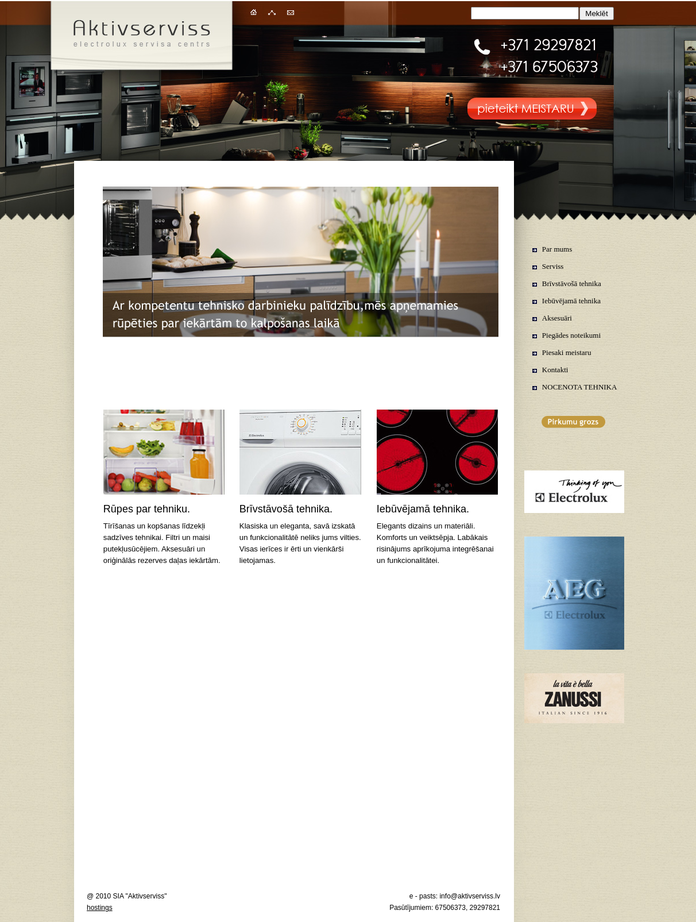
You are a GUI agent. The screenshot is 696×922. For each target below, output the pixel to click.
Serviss (553, 266)
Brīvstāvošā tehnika (571, 283)
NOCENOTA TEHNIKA (579, 387)
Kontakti (555, 369)
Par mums (557, 249)
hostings (100, 908)
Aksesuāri (557, 318)
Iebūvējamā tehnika (571, 300)
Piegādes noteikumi (571, 335)
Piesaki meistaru (566, 352)
